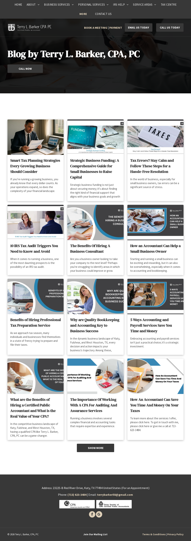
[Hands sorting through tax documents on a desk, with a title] (155, 376)
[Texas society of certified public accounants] (114, 504)
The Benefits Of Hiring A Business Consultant (90, 248)
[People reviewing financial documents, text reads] (155, 222)
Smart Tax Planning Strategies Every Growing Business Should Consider (35, 166)
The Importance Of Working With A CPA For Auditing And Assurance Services (93, 405)
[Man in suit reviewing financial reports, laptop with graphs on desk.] (35, 137)
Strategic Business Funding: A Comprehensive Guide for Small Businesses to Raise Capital (94, 169)
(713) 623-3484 (77, 494)
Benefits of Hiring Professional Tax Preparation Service (35, 322)
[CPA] (77, 504)
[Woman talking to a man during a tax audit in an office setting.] (35, 222)
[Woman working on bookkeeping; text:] (95, 296)
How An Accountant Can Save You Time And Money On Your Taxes (154, 405)
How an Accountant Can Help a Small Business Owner (155, 248)
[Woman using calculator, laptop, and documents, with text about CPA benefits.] (35, 376)
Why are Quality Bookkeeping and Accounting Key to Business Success (94, 325)
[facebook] (92, 514)
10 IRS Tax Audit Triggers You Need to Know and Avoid (34, 248)
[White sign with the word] (155, 137)
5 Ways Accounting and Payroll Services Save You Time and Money (151, 325)
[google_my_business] (99, 514)
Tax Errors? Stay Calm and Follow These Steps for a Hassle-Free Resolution (152, 166)
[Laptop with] (95, 137)
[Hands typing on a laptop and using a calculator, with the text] (95, 222)
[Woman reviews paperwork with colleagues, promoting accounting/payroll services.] (155, 296)
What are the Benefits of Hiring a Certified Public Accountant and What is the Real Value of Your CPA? (33, 408)
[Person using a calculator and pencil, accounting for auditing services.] (95, 376)
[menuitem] (18, 4)
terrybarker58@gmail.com (115, 494)
